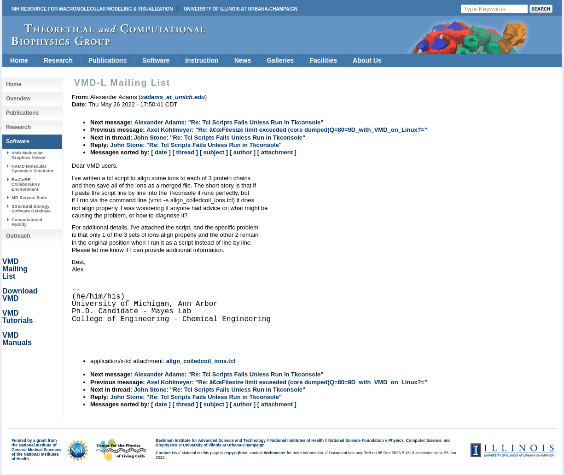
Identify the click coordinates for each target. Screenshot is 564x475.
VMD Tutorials (17, 316)
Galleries (280, 60)
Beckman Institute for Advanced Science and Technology (211, 440)
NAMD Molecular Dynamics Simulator (33, 168)
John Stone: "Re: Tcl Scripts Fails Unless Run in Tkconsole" (220, 137)
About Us (367, 60)
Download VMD (19, 294)
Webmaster (274, 453)
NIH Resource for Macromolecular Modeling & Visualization (92, 9)
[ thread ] (185, 152)
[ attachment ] (277, 152)
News (242, 60)
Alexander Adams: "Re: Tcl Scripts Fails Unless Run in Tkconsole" (228, 122)
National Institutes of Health (297, 440)
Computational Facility (27, 222)
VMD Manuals (17, 338)
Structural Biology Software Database (31, 208)
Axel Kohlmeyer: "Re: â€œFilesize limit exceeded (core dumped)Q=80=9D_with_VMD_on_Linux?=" (286, 129)
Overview (18, 98)
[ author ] (243, 152)
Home (19, 60)
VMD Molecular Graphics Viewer (29, 155)
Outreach (18, 236)
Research (58, 60)
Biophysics (166, 445)
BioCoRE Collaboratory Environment (26, 184)
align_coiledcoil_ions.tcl (200, 361)
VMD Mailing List (15, 269)
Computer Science (424, 440)
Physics (396, 440)
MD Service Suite (29, 197)
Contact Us (166, 453)
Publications (107, 60)
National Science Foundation (356, 440)
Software (155, 60)
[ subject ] (214, 152)
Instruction (201, 60)
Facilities (323, 60)
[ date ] (161, 152)
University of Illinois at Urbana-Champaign (240, 9)
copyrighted (235, 453)
